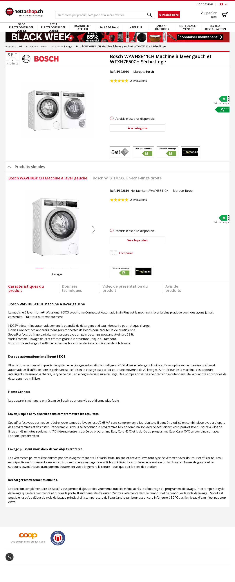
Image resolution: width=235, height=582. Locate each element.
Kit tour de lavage (62, 46)
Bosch (149, 72)
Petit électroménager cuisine (53, 27)
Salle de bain (109, 27)
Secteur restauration (215, 27)
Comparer (121, 253)
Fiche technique (221, 103)
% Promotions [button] (169, 15)
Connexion (204, 4)
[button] (150, 15)
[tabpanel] (117, 401)
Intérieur (135, 27)
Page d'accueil (14, 46)
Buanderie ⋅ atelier (82, 27)
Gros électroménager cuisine (21, 27)
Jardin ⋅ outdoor (162, 27)
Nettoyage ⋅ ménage (188, 27)
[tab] (48, 177)
